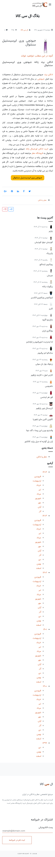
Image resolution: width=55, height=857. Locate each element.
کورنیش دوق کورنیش (44, 242)
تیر (40, 489)
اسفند (38, 568)
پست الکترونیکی (27, 829)
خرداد (38, 485)
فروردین (37, 476)
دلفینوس (49, 386)
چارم (51, 231)
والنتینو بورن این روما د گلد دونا (39, 430)
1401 (45, 629)
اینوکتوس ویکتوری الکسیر (42, 297)
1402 (45, 572)
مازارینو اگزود (47, 320)
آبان (39, 507)
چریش (50, 275)
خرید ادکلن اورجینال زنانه (37, 149)
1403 (44, 516)
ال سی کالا (24, 30)
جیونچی (40, 79)
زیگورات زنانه (47, 286)
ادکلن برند (48, 74)
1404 (45, 472)
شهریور (38, 498)
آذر (40, 511)
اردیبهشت (37, 481)
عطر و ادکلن (42, 457)
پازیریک (49, 253)
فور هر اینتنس (46, 397)
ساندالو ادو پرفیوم (45, 353)
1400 (45, 686)
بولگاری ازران (47, 331)
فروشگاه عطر (37, 153)
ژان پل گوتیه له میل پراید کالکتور (38, 441)
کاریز (51, 308)
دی (39, 559)
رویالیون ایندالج (46, 264)
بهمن (39, 564)
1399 (44, 743)
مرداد (39, 494)
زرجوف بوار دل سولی (44, 364)
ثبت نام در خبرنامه (17, 840)
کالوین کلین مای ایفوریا (43, 419)
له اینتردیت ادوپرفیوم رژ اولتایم (39, 342)
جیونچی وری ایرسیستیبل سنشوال (19, 42)
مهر (39, 502)
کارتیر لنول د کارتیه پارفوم (42, 375)
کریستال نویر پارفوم (44, 408)
